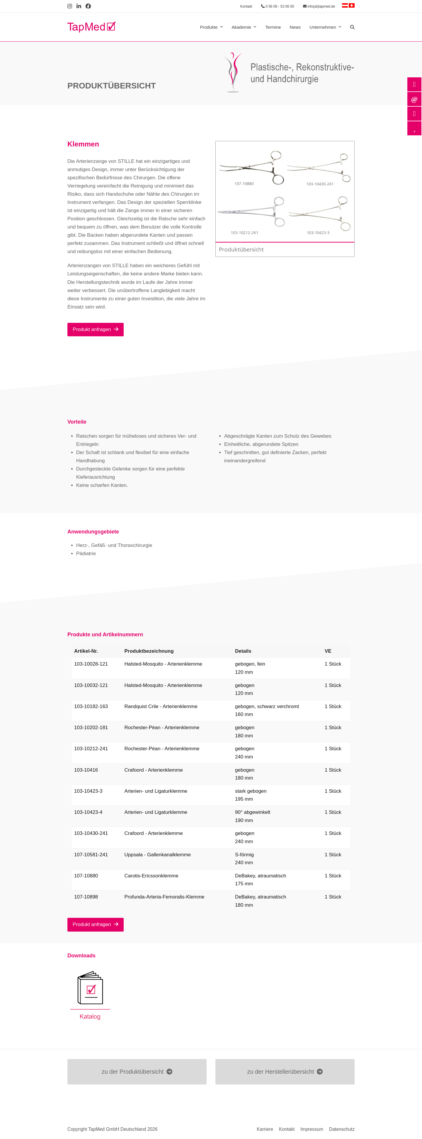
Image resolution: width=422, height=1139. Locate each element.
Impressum (311, 1129)
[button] (352, 27)
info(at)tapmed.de (319, 6)
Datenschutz (342, 1129)
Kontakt (246, 6)
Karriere (265, 1129)
